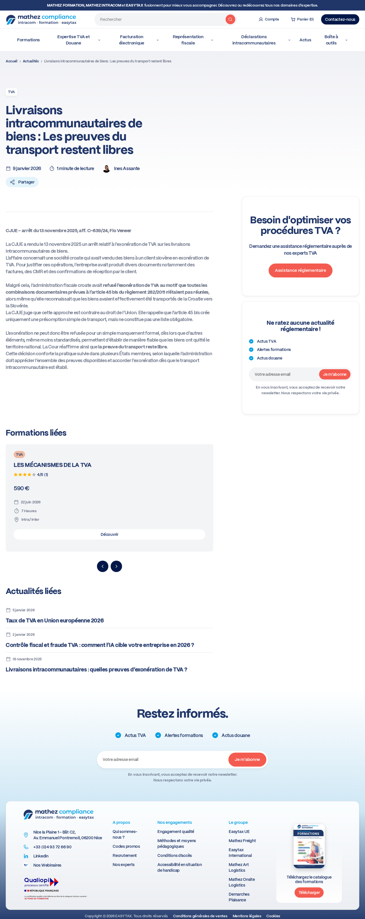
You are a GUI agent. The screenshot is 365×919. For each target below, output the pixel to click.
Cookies (273, 916)
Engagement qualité (175, 831)
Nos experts (124, 864)
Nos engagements (174, 822)
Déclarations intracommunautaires (261, 40)
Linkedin (40, 856)
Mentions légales (247, 916)
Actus (305, 40)
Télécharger (309, 892)
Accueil (11, 61)
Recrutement (125, 855)
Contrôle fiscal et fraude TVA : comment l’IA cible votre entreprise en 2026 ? (100, 645)
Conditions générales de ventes (200, 916)
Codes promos (126, 846)
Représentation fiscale (193, 40)
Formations (30, 40)
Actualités (31, 61)
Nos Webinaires (47, 865)
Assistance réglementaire (300, 270)
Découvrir (109, 534)
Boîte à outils (336, 40)
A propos (121, 822)
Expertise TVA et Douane (79, 40)
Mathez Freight (242, 840)
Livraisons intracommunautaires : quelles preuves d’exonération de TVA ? (96, 669)
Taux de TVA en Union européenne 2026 (55, 620)
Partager (22, 182)
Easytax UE (239, 831)
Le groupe (238, 822)
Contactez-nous (340, 19)
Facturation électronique (139, 40)
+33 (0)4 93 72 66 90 (52, 846)
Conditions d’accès (174, 855)
